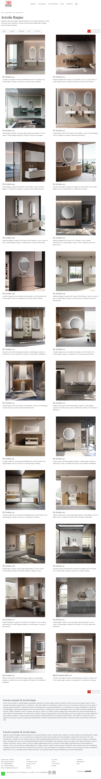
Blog (62, 4)
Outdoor (28, 768)
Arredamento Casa (10, 12)
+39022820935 (7, 763)
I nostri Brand (56, 763)
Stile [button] (29, 31)
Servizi (54, 761)
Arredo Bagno (19, 12)
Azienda (33, 4)
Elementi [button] (12, 31)
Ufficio (28, 766)
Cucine (28, 759)
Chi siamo (54, 759)
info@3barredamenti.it (11, 768)
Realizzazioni (53, 4)
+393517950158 (9, 766)
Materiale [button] (21, 31)
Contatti (70, 4)
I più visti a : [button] (37, 31)
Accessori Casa (30, 763)
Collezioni (42, 4)
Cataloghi (79, 759)
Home (2, 12)
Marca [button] (4, 31)
